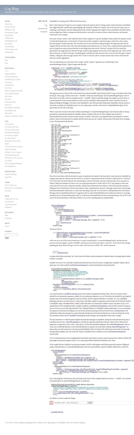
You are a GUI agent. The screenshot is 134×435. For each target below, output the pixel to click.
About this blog (10, 27)
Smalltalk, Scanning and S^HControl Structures (68, 21)
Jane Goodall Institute (12, 93)
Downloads (8, 44)
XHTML (62, 422)
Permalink (44, 32)
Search (8, 231)
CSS (68, 422)
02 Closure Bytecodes (12, 130)
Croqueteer (8, 82)
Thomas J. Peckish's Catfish (14, 116)
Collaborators (9, 38)
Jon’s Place (8, 96)
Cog (46, 25)
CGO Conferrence (11, 185)
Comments (8, 218)
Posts (6, 215)
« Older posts (57, 412)
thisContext (8, 113)
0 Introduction (9, 124)
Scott (39, 422)
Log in (7, 226)
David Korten (9, 85)
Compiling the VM (11, 41)
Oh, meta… (8, 99)
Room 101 (8, 105)
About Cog (8, 24)
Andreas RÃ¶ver (10, 74)
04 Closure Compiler (11, 135)
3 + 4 (6, 71)
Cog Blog (12, 9)
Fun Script (8, 88)
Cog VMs (8, 177)
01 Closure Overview (12, 127)
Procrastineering (10, 102)
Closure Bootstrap (11, 174)
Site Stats (8, 191)
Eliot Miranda (9, 46)
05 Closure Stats (10, 138)
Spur (6, 63)
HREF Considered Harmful (14, 91)
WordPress (22, 422)
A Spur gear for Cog (11, 199)
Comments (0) (42, 28)
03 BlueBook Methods (12, 132)
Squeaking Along (10, 110)
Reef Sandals (52, 422)
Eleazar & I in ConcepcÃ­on (14, 188)
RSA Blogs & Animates (12, 107)
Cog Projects (9, 35)
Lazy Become (9, 201)
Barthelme (29, 422)
